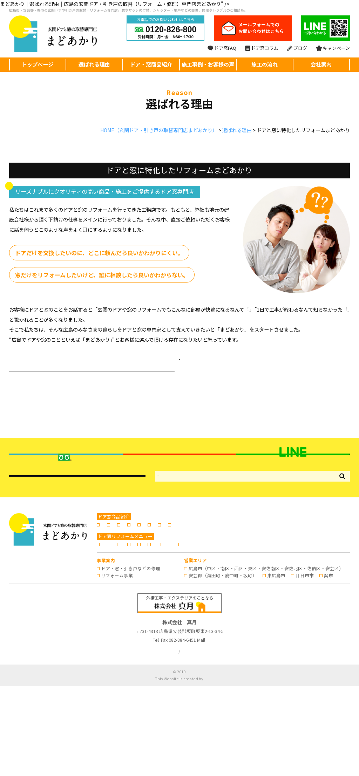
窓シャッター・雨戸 (328, 600)
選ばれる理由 (94, 64)
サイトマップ (205, 741)
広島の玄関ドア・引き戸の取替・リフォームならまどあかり (186, 761)
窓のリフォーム (282, 600)
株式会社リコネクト (204, 768)
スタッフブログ (117, 634)
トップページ (37, 64)
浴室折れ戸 (211, 600)
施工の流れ (264, 64)
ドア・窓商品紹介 (151, 64)
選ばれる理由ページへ (179, 361)
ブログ (297, 48)
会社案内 (321, 64)
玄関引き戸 (140, 600)
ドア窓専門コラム (316, 627)
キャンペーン (333, 48)
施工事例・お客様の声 (208, 64)
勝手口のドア (176, 600)
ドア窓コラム (261, 48)
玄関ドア (110, 600)
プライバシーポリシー (162, 741)
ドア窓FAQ (222, 48)
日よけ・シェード (119, 607)
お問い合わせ (203, 634)
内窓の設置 (244, 600)
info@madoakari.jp (219, 730)
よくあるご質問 (243, 627)
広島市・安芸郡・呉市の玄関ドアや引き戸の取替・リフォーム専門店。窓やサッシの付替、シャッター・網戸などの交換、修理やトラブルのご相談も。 (128, 10)
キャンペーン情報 (161, 634)
